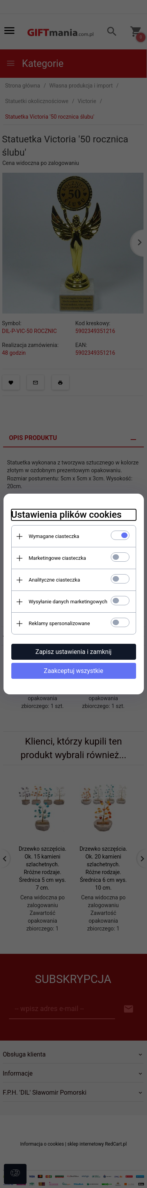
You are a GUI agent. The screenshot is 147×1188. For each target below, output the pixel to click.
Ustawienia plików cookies (66, 514)
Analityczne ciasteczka (54, 580)
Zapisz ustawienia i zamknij (73, 651)
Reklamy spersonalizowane (59, 623)
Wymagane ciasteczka (54, 536)
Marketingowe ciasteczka (57, 558)
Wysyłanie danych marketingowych (68, 602)
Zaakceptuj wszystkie (73, 671)
